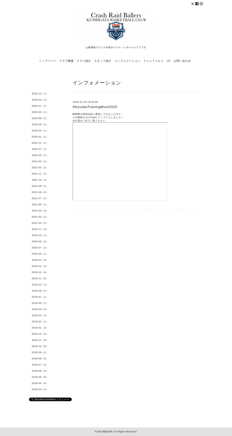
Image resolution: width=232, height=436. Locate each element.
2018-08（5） (40, 358)
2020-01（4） (40, 266)
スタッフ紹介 (102, 61)
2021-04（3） (40, 210)
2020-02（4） (40, 260)
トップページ (47, 61)
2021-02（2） (40, 223)
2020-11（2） (40, 229)
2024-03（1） (40, 112)
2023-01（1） (40, 136)
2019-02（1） (40, 321)
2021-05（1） (40, 204)
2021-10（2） (40, 179)
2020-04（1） (40, 253)
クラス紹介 (84, 61)
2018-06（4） (40, 370)
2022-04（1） (40, 161)
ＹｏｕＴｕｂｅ (153, 61)
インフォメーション (127, 61)
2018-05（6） (40, 377)
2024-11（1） (40, 106)
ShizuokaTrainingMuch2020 (94, 107)
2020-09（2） (40, 241)
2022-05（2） (40, 155)
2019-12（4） (40, 272)
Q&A (169, 61)
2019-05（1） (40, 303)
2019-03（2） (40, 315)
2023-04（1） (40, 130)
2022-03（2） (40, 167)
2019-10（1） (40, 284)
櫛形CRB (108, 431)
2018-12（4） (40, 334)
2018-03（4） (40, 389)
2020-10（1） (40, 235)
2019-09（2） (40, 290)
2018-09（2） (40, 352)
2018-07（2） (40, 364)
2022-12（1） (40, 143)
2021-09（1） (40, 186)
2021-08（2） (40, 192)
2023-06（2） (40, 124)
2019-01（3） (40, 327)
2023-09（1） (40, 118)
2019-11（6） (40, 278)
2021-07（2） (40, 198)
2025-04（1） (40, 99)
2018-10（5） (40, 346)
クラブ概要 (66, 61)
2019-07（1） (40, 297)
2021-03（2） (40, 216)
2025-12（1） (40, 93)
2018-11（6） (40, 340)
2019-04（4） (40, 309)
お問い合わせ (182, 61)
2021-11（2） (40, 173)
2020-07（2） (40, 247)
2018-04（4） (40, 383)
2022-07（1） (40, 149)
